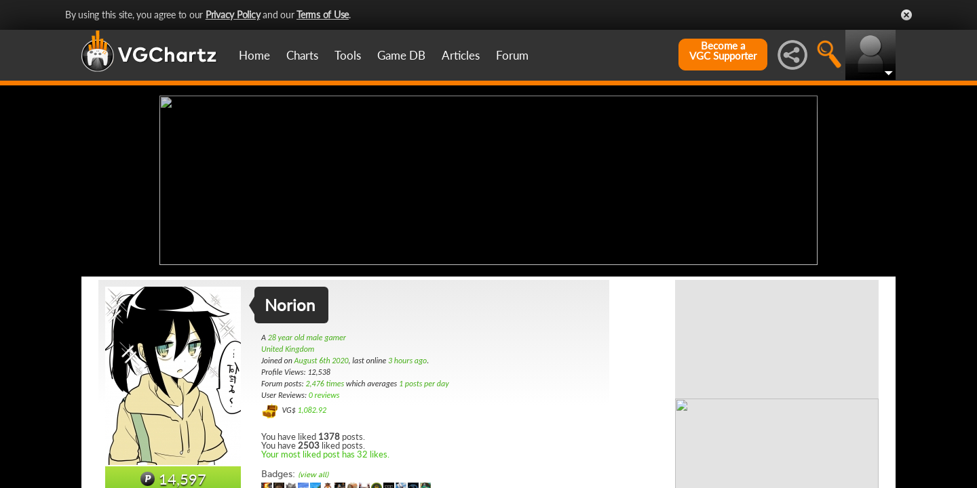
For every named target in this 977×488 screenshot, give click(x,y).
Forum (512, 55)
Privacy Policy (233, 14)
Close (906, 14)
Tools (347, 55)
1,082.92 (311, 408)
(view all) (313, 473)
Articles (461, 55)
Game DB (401, 55)
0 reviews (324, 394)
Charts (302, 55)
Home (254, 55)
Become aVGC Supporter (722, 51)
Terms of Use (322, 14)
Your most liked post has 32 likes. (325, 452)
